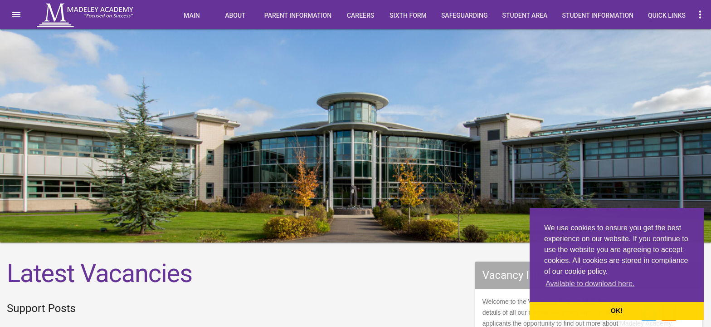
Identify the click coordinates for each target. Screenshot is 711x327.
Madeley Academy (97, 15)
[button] (16, 14)
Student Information (597, 15)
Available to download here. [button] (589, 283)
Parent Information (297, 15)
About (235, 15)
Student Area (524, 15)
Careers (360, 15)
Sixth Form (408, 15)
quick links (667, 15)
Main (192, 15)
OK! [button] (617, 310)
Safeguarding (464, 15)
